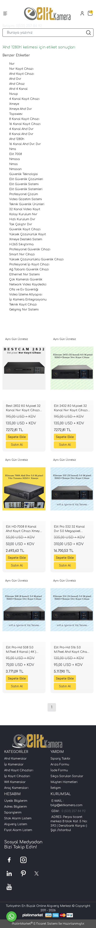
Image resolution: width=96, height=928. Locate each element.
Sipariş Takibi (60, 758)
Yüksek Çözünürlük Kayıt (27, 234)
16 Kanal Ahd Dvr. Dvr (25, 144)
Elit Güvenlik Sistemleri (25, 189)
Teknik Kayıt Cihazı (23, 304)
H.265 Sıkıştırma (21, 244)
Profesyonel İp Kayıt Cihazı (29, 264)
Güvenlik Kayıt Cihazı (24, 229)
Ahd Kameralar (15, 758)
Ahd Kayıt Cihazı (21, 73)
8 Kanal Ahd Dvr (21, 134)
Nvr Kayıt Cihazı (21, 68)
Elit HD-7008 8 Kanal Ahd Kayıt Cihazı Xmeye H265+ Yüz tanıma (23, 529)
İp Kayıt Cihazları (17, 776)
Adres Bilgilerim (15, 806)
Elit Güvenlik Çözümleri (26, 179)
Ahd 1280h (16, 139)
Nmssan (15, 169)
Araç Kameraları (16, 787)
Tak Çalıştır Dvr (20, 224)
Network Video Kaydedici (27, 284)
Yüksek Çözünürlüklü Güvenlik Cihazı (36, 259)
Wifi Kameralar (15, 782)
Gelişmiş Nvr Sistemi (24, 309)
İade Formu (59, 770)
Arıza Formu (60, 764)
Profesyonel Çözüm (23, 194)
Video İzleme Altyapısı (25, 294)
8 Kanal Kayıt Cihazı (24, 119)
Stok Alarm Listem (18, 818)
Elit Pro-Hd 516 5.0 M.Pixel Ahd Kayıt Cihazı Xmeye (72, 650)
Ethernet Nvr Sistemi (24, 274)
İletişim (56, 787)
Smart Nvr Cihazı (22, 254)
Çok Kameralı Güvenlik (25, 279)
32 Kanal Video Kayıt (24, 209)
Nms (12, 149)
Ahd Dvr (15, 78)
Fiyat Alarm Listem (18, 830)
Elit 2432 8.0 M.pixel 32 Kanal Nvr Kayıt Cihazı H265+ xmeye (71, 408)
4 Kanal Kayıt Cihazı (24, 99)
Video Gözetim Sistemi (25, 199)
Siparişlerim (12, 812)
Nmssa (14, 159)
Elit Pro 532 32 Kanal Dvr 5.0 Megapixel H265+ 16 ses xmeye (69, 529)
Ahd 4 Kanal (18, 88)
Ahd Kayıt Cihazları (18, 770)
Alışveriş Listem (15, 824)
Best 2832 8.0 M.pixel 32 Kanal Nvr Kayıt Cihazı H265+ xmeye (23, 408)
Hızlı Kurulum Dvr (22, 219)
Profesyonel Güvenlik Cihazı (29, 249)
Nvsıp (13, 93)
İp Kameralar (14, 764)
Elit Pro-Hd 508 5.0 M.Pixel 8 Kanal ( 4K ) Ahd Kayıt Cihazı (21, 650)
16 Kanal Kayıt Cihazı (24, 124)
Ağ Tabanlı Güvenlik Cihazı (29, 269)
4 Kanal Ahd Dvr (21, 129)
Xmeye (14, 104)
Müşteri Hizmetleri (64, 782)
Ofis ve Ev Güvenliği (23, 289)
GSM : (56, 811)
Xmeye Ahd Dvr (20, 109)
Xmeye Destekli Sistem (25, 239)
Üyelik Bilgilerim (15, 800)
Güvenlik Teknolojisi (23, 174)
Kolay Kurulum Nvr (23, 214)
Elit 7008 (15, 154)
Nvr (12, 63)
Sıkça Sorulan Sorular (67, 776)
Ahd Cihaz (17, 83)
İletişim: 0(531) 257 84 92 (22, 26)
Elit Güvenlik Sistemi (24, 184)
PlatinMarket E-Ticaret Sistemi (35, 923)
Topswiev (16, 114)
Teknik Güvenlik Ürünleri (26, 204)
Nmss (13, 164)
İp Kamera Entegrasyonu (28, 299)
